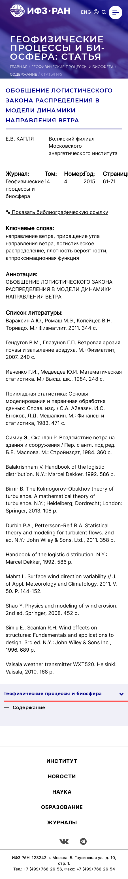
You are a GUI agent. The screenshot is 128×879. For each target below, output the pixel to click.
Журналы (62, 823)
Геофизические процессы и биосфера (72, 67)
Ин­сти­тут (62, 761)
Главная (18, 67)
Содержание (23, 74)
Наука (62, 792)
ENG (86, 12)
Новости (62, 776)
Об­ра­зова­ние (62, 807)
